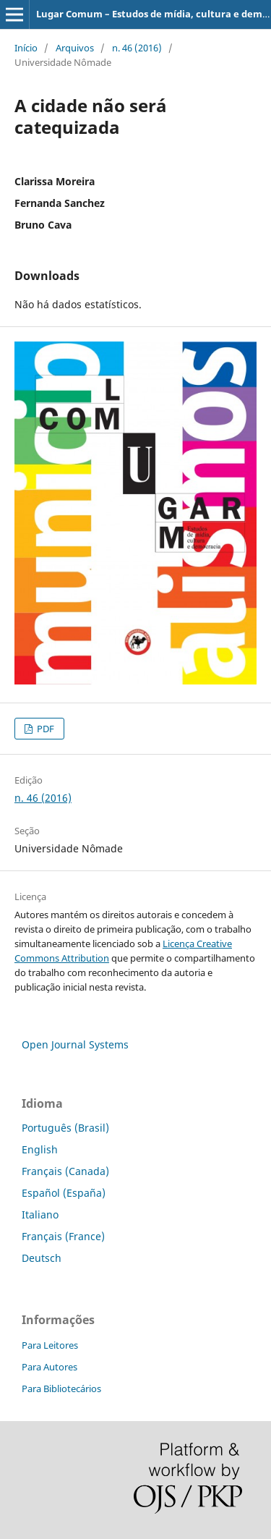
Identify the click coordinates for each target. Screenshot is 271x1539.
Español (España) (64, 1193)
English (40, 1149)
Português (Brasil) (65, 1128)
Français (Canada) (65, 1171)
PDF (44, 728)
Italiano (40, 1214)
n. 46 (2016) (137, 47)
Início (26, 47)
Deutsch (41, 1258)
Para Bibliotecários (61, 1388)
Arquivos (75, 47)
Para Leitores (50, 1345)
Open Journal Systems (75, 1044)
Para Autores (49, 1366)
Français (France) (63, 1236)
